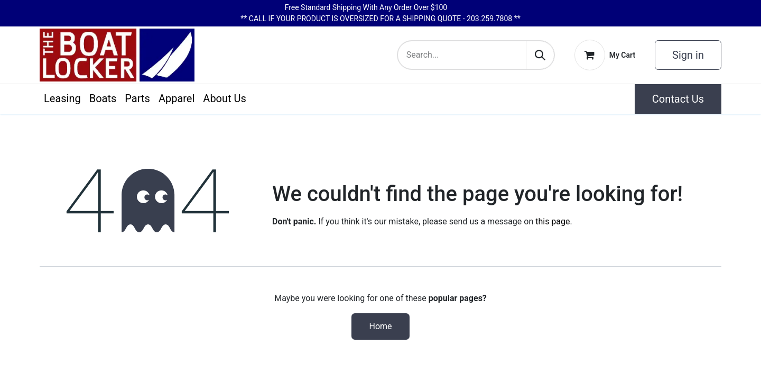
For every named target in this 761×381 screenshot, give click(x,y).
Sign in (688, 55)
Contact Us (678, 99)
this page (552, 221)
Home (380, 326)
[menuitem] (62, 98)
